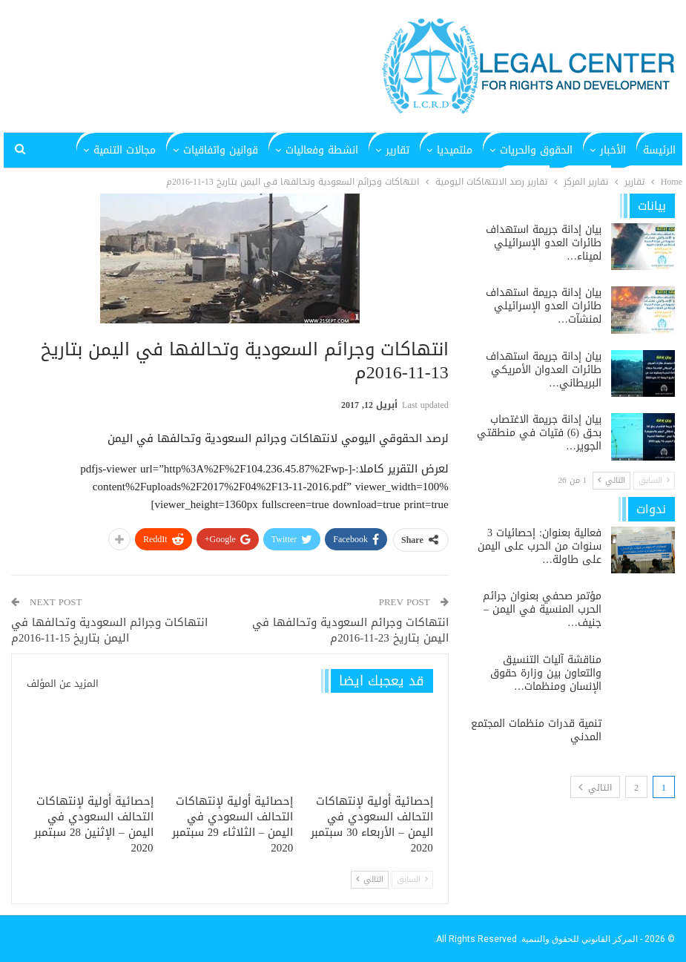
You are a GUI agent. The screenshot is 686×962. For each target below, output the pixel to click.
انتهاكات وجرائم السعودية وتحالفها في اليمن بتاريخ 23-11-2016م (350, 630)
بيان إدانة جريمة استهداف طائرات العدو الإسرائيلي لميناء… (543, 243)
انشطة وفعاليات (322, 150)
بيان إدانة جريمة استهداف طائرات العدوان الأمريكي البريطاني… (543, 369)
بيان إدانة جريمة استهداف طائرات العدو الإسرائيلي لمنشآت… (543, 306)
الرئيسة (659, 150)
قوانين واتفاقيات (220, 150)
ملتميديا (454, 150)
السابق (412, 879)
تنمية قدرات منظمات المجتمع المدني (536, 730)
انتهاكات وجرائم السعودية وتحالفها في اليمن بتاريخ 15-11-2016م (109, 630)
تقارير (397, 150)
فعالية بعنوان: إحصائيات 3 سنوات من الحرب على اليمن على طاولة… (539, 546)
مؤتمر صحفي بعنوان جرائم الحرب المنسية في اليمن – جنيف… (542, 609)
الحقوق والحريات (536, 150)
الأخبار (613, 150)
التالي (369, 879)
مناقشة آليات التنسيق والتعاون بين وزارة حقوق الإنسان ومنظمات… (545, 673)
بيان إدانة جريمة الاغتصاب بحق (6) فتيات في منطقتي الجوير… (539, 432)
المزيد (143, 150)
